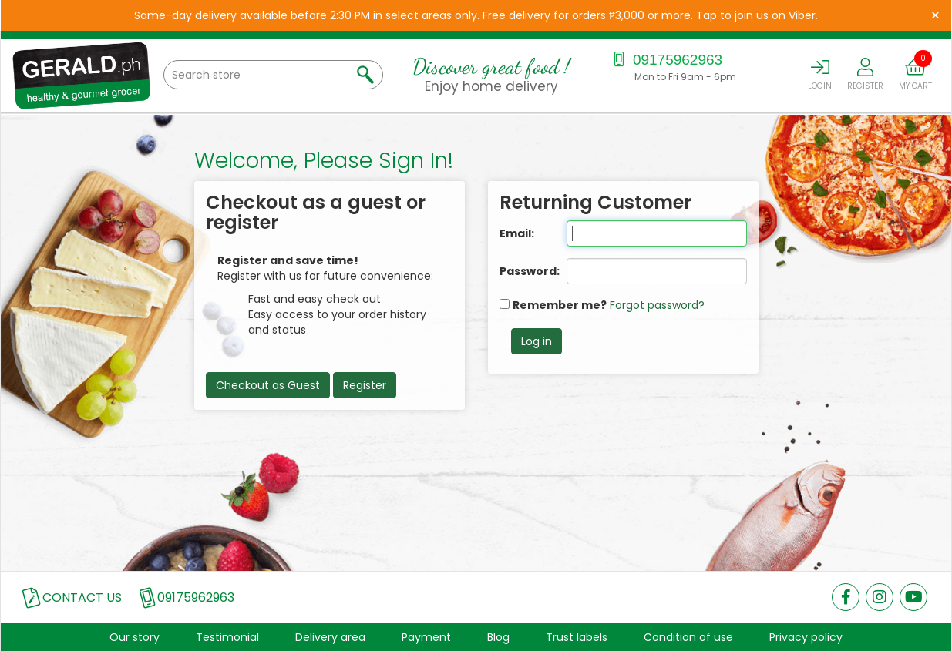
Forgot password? (657, 305)
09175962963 (666, 60)
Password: (522, 271)
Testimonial (227, 637)
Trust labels (576, 637)
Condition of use (688, 637)
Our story (134, 637)
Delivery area (330, 637)
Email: (517, 233)
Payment (426, 637)
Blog (498, 637)
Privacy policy (806, 637)
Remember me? (560, 305)
